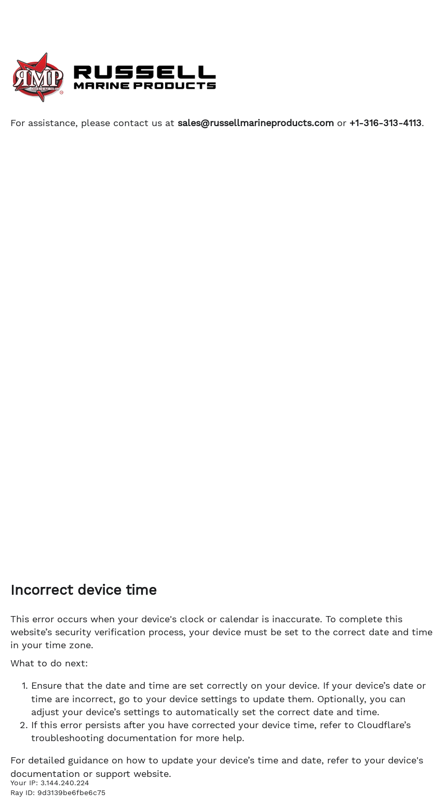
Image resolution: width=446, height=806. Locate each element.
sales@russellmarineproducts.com (256, 122)
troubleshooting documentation (104, 737)
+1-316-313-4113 (385, 122)
